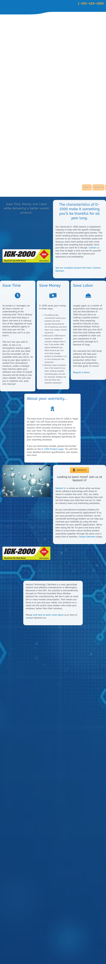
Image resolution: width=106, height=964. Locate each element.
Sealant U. (60, 488)
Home (97, 187)
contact (29, 948)
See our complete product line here (73, 268)
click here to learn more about (48, 945)
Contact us (94, 247)
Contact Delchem (87, 536)
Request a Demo (81, 372)
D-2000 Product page (52, 449)
